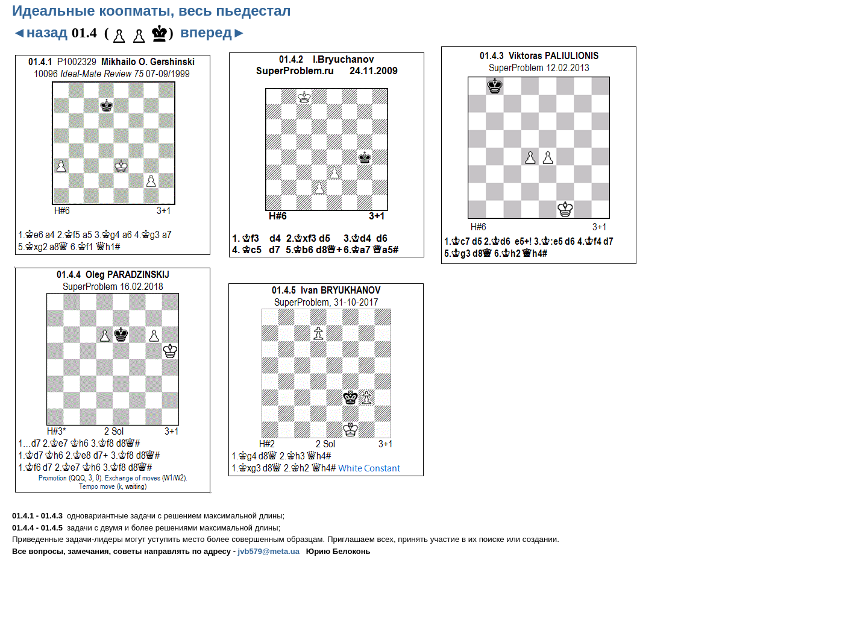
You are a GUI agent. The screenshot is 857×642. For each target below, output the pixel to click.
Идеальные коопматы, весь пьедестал (151, 10)
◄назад (39, 32)
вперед (213, 32)
